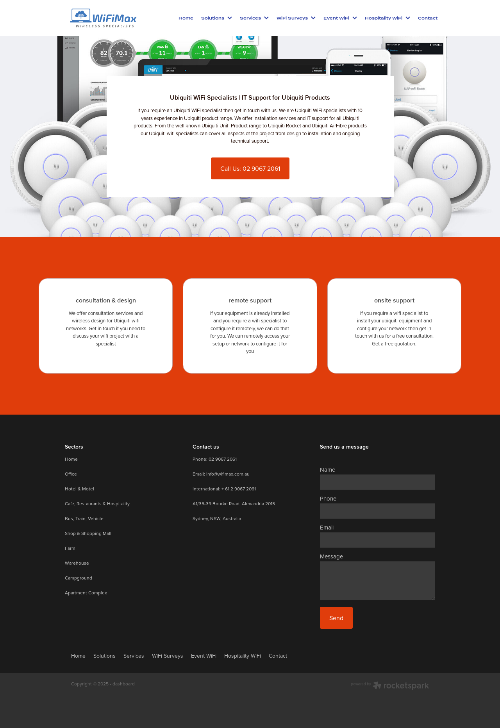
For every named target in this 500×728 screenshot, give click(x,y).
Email (327, 527)
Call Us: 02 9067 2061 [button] (250, 168)
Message (331, 556)
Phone (328, 498)
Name (327, 469)
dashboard (123, 683)
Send (336, 618)
